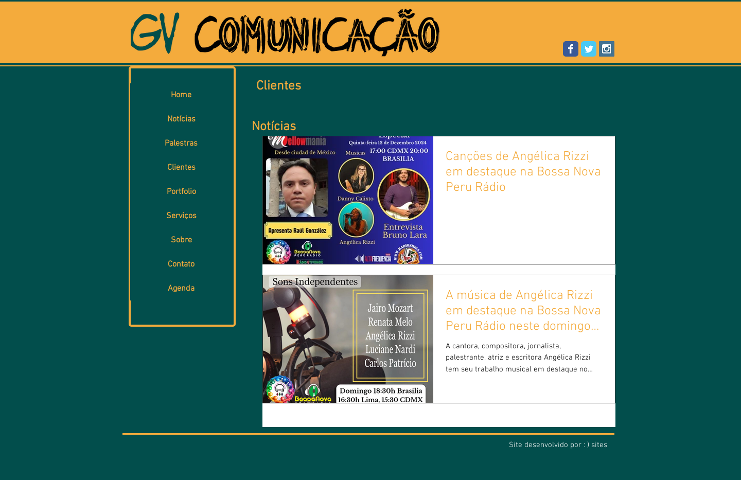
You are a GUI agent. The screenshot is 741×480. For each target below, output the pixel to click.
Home (181, 95)
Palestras (181, 143)
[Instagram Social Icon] (606, 49)
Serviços (181, 216)
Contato (181, 264)
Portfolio (181, 192)
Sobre (181, 240)
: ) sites (595, 445)
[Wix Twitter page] (588, 49)
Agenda (181, 288)
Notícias (181, 119)
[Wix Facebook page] (570, 49)
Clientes (181, 168)
